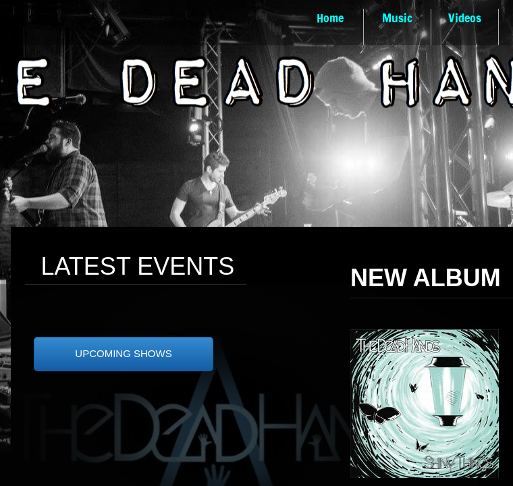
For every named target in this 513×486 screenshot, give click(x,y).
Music (397, 17)
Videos (464, 17)
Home (330, 17)
